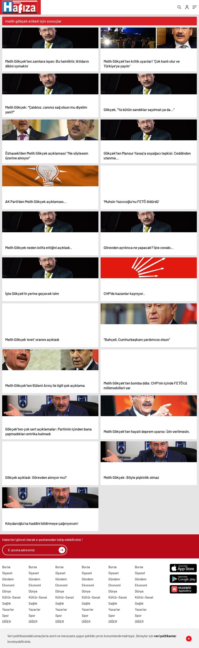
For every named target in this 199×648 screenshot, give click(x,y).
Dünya (6, 592)
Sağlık (6, 604)
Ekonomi (8, 586)
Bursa (6, 567)
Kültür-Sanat (11, 598)
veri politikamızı (165, 636)
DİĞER (6, 622)
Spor (5, 616)
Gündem (8, 580)
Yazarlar (8, 610)
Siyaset (7, 574)
